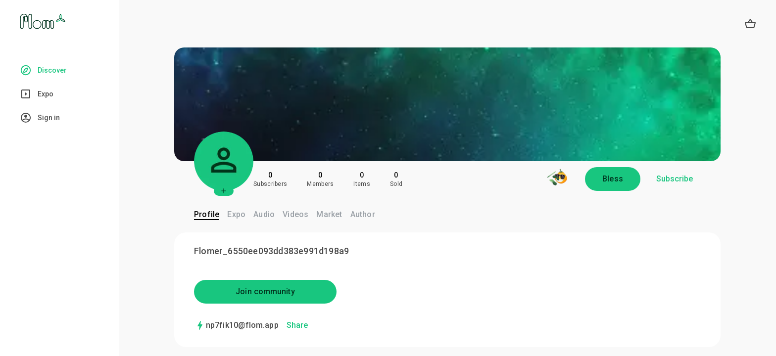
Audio (264, 214)
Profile (206, 214)
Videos (295, 214)
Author (362, 214)
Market (329, 214)
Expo (236, 214)
